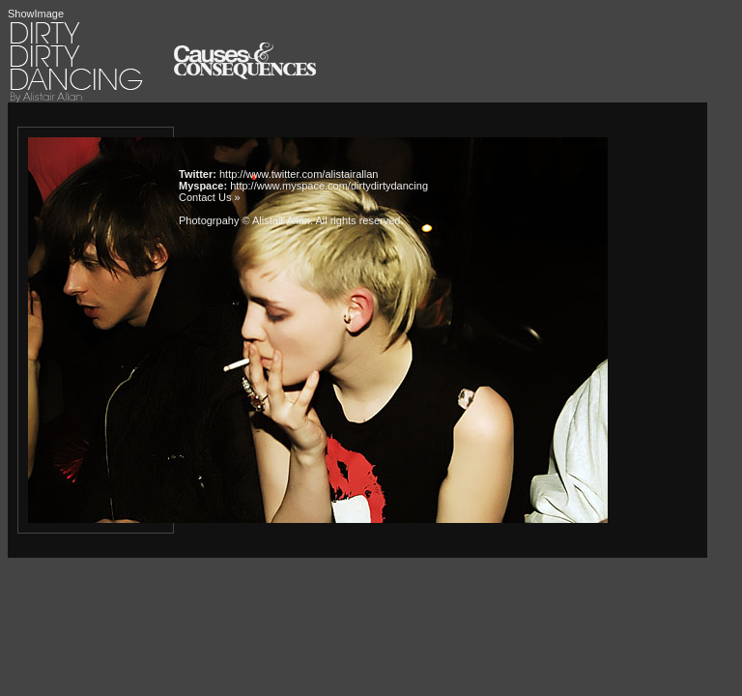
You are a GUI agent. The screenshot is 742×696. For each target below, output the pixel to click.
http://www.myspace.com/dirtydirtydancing (329, 185)
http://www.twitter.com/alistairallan (298, 174)
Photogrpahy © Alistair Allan (244, 220)
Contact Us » (210, 197)
